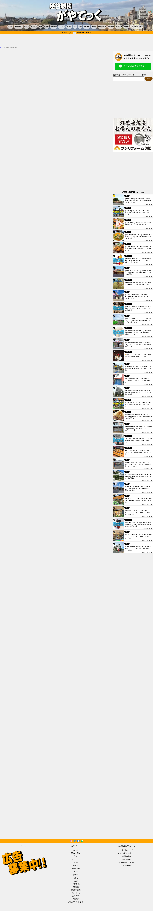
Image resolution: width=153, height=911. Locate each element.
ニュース (62, 27)
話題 (40, 27)
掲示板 (94, 27)
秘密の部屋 (102, 27)
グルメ (26, 27)
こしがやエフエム (136, 27)
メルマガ (119, 27)
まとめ (46, 27)
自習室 (126, 27)
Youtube (111, 27)
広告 (80, 27)
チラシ (69, 27)
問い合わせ (127, 859)
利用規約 (127, 865)
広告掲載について (127, 862)
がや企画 (54, 27)
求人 (74, 27)
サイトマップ (127, 850)
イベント (34, 27)
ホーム (10, 27)
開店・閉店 (18, 27)
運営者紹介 (127, 856)
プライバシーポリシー (127, 853)
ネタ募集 (86, 27)
